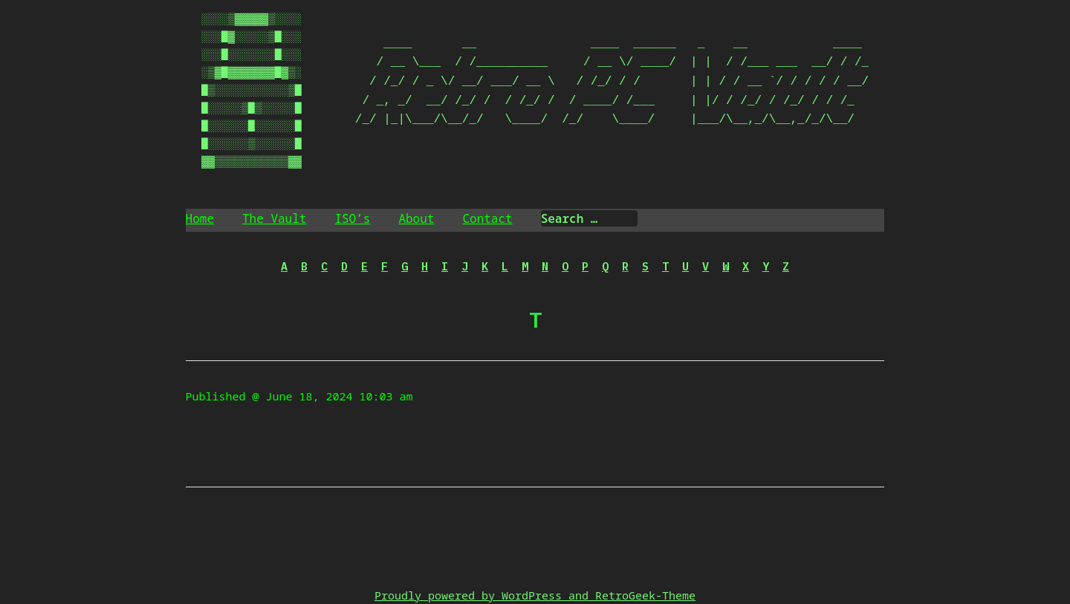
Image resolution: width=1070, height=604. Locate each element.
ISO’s (352, 218)
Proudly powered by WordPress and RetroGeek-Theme (535, 595)
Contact (487, 218)
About (416, 218)
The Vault (274, 218)
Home (200, 218)
